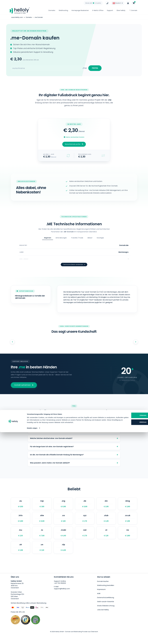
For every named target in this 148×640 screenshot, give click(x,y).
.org (63, 506)
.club (106, 521)
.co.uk (127, 521)
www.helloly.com (17, 17)
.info (20, 521)
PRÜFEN (94, 69)
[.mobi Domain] (63, 537)
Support (110, 10)
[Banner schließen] (145, 618)
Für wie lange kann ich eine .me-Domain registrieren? (74, 445)
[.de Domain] (84, 506)
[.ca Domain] (63, 521)
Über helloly (121, 10)
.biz (106, 506)
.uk (20, 553)
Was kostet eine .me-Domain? (74, 418)
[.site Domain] (41, 521)
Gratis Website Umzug (105, 610)
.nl (106, 537)
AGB (98, 599)
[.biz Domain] (106, 506)
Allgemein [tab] (47, 239)
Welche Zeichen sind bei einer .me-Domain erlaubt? (74, 436)
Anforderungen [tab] (61, 239)
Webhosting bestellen (105, 591)
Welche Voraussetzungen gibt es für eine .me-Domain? (74, 427)
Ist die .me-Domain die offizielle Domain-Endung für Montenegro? (74, 455)
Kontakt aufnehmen (23, 380)
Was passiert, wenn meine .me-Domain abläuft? (74, 464)
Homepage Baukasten (80, 10)
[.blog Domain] (127, 506)
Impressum (101, 595)
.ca (63, 521)
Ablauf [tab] (89, 239)
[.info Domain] (20, 521)
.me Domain (39, 17)
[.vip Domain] (63, 553)
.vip (63, 553)
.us (41, 553)
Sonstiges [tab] (100, 239)
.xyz (84, 521)
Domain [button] (133, 10)
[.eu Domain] (20, 506)
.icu (20, 537)
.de (84, 506)
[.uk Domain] (20, 553)
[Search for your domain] (46, 69)
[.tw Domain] (127, 537)
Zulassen (127, 621)
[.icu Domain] (20, 537)
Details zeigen (32, 636)
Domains (52, 10)
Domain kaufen (103, 587)
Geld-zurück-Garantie (105, 606)
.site (41, 521)
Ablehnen (127, 627)
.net (84, 537)
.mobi (63, 537)
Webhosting (63, 10)
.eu (20, 506)
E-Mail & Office (97, 10)
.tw (127, 537)
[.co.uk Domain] (127, 521)
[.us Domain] (41, 553)
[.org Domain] (63, 506)
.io (41, 537)
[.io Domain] (41, 537)
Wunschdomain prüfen (74, 145)
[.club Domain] (106, 521)
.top (41, 506)
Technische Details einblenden (74, 260)
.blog (127, 506)
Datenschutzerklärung (105, 602)
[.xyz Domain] (84, 521)
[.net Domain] (84, 537)
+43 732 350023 (60, 589)
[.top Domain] (41, 506)
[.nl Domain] (106, 537)
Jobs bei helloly (103, 614)
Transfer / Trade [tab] (77, 239)
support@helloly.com (62, 595)
